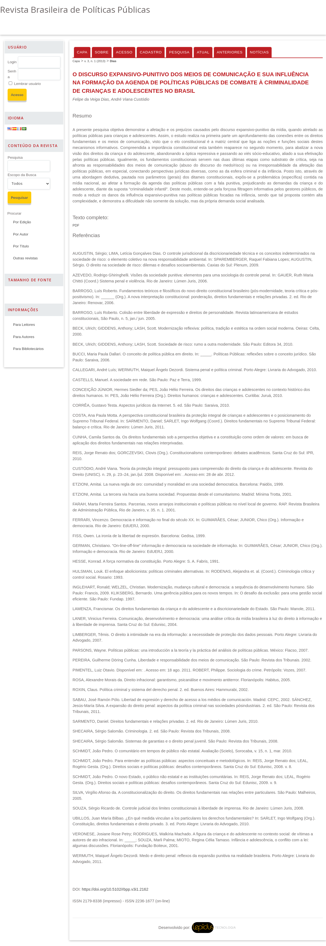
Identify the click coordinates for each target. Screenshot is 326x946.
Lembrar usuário (27, 84)
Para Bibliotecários (28, 349)
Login (12, 62)
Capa (82, 52)
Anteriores (230, 52)
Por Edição (22, 222)
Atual (203, 52)
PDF (76, 225)
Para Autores (23, 337)
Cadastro (151, 52)
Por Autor (20, 234)
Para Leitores (24, 325)
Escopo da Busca (22, 175)
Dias (113, 61)
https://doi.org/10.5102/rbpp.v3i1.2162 (115, 889)
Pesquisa (15, 157)
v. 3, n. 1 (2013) (94, 61)
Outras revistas (25, 258)
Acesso (124, 52)
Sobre (102, 52)
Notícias (259, 52)
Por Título (21, 246)
